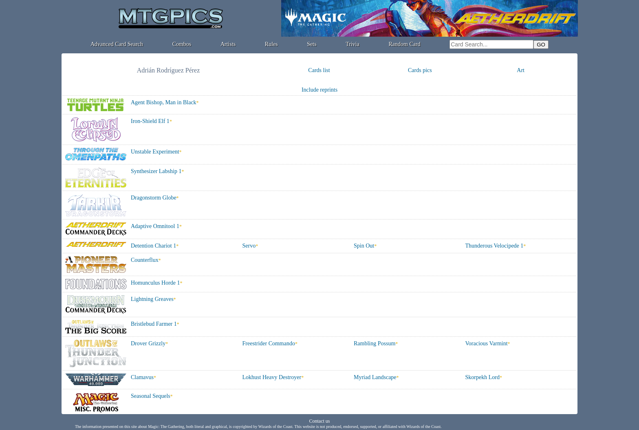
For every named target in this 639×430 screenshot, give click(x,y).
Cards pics (420, 70)
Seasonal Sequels (150, 396)
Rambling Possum (374, 343)
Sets (311, 44)
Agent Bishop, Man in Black (163, 102)
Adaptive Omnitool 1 (155, 226)
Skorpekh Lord (482, 377)
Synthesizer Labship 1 (156, 171)
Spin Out (364, 246)
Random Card (405, 44)
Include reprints (319, 90)
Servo (249, 246)
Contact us (319, 421)
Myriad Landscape (375, 377)
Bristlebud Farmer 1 (154, 324)
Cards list (319, 70)
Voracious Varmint (486, 343)
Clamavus (142, 377)
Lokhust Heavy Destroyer (272, 377)
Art (520, 70)
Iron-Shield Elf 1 (150, 121)
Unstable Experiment (155, 152)
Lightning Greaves (152, 299)
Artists (228, 44)
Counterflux (145, 260)
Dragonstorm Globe (153, 198)
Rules (271, 44)
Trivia (352, 44)
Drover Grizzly (148, 343)
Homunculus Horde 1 (155, 283)
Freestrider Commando (268, 343)
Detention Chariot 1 (153, 246)
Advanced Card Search (116, 44)
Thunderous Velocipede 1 (494, 246)
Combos (182, 44)
